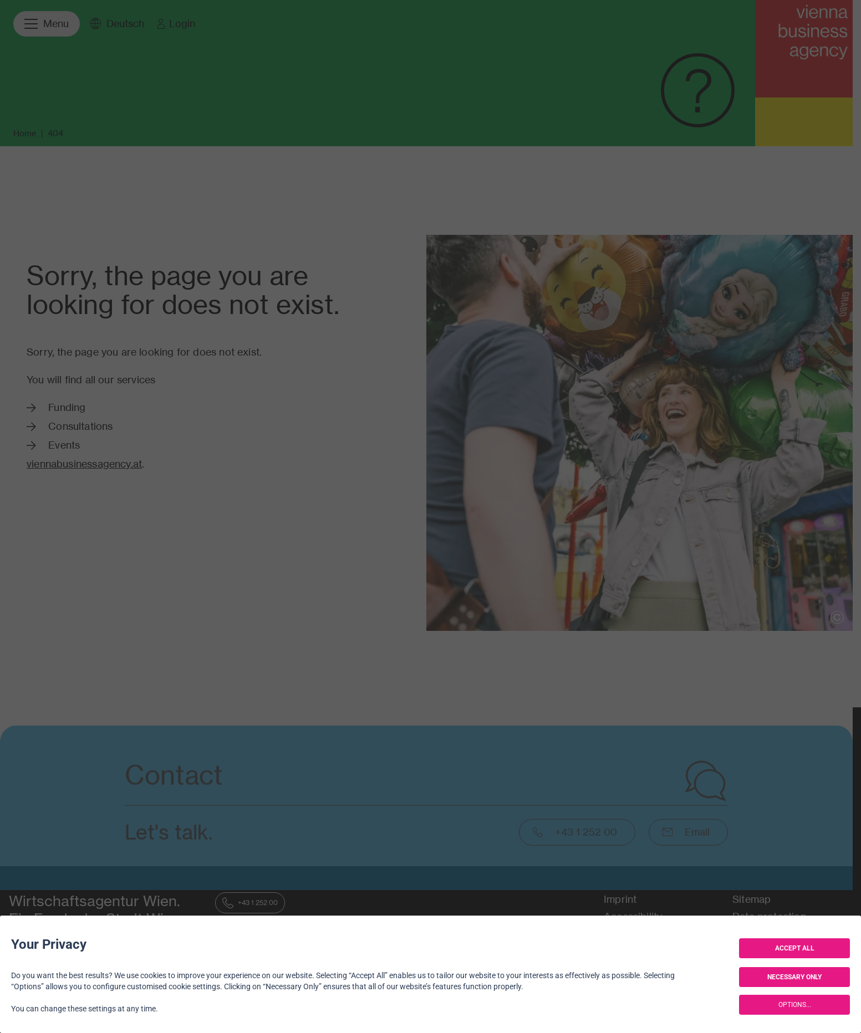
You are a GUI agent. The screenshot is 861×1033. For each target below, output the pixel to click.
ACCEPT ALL (794, 948)
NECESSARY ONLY (794, 977)
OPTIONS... (794, 1005)
